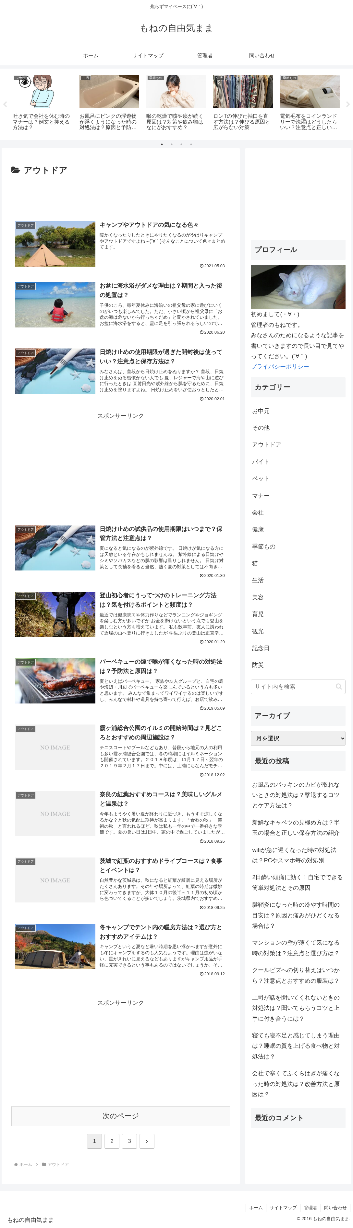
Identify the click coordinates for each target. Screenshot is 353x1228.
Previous (5, 104)
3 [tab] (181, 144)
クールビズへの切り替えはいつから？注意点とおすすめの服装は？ (296, 975)
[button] (339, 686)
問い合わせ (335, 1207)
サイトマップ (283, 1207)
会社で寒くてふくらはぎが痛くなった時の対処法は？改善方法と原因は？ (296, 1084)
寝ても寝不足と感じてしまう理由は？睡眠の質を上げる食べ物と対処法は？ (296, 1046)
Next (348, 104)
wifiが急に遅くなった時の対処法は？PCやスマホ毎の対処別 (294, 855)
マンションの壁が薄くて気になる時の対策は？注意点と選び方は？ (296, 947)
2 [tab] (171, 144)
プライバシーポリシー (280, 366)
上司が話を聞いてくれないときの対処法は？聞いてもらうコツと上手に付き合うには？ (296, 1008)
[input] (298, 687)
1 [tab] (162, 144)
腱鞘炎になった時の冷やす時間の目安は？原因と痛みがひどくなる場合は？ (296, 915)
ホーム (256, 1207)
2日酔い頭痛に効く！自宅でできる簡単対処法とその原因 (297, 882)
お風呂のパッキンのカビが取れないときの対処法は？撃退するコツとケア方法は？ (296, 795)
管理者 (310, 1207)
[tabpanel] (42, 103)
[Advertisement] (121, 197)
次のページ (121, 1116)
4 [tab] (191, 144)
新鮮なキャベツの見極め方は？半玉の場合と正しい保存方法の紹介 (296, 827)
